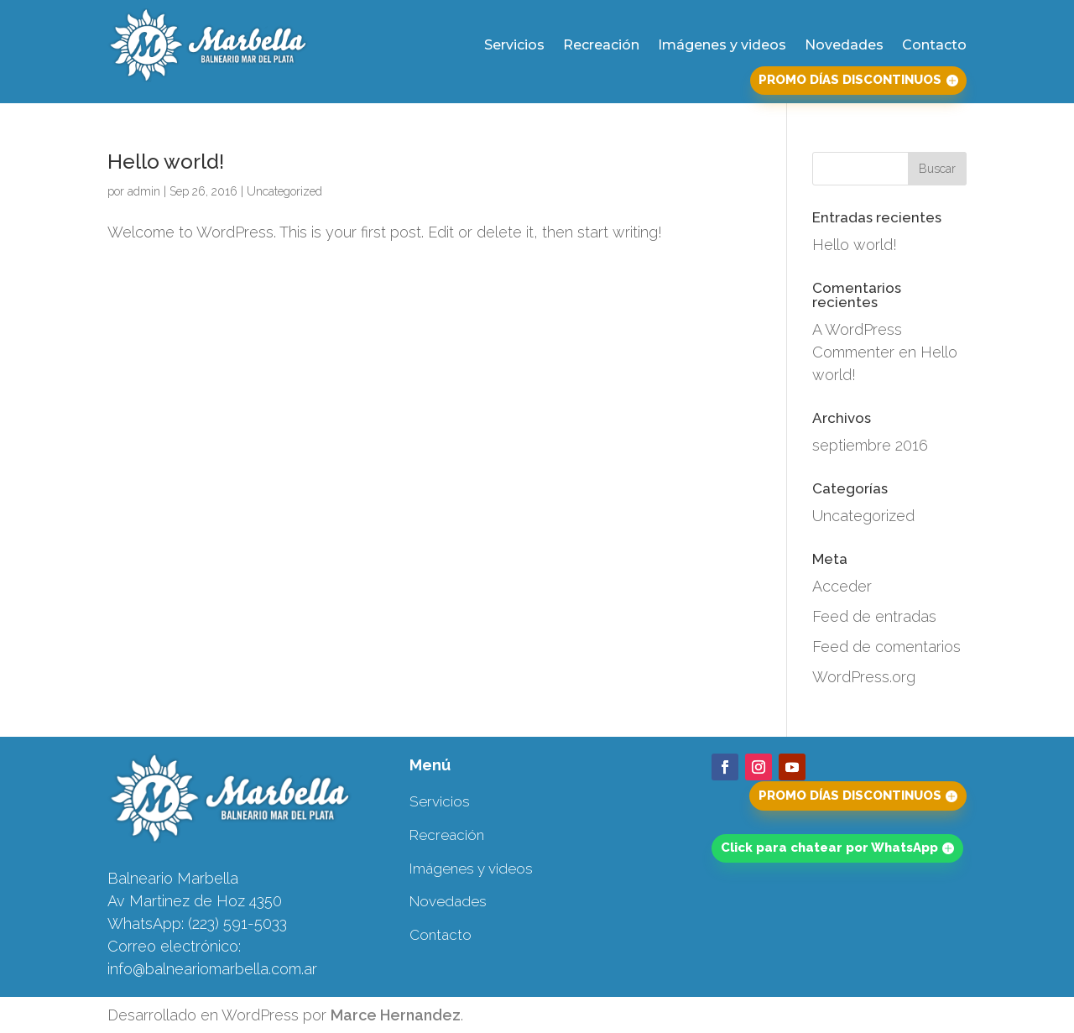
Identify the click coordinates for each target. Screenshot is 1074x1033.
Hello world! (165, 161)
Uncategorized (284, 191)
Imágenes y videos (722, 45)
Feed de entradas (874, 616)
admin (144, 191)
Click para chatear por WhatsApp (829, 847)
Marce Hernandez (396, 1015)
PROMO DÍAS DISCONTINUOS (850, 79)
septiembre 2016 (870, 445)
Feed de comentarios (886, 646)
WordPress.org (863, 677)
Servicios (514, 45)
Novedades (844, 45)
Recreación (601, 45)
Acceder (842, 586)
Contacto (934, 45)
